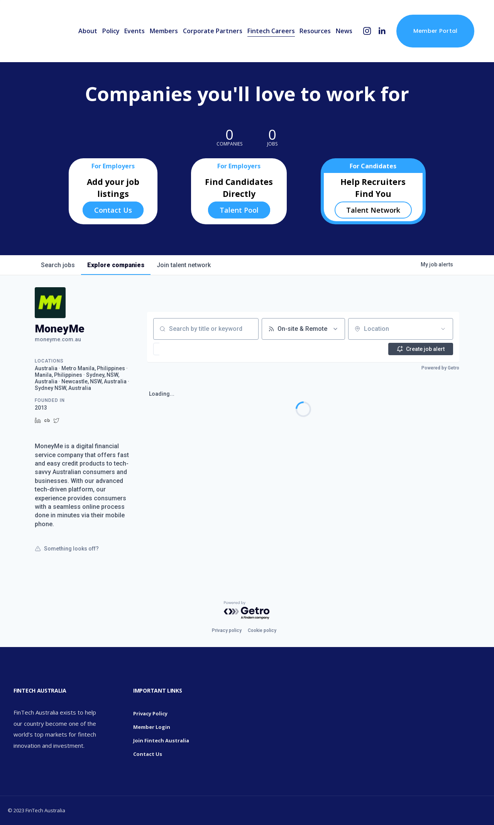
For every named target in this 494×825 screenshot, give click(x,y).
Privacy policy (227, 630)
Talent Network (373, 210)
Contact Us (113, 210)
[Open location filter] (443, 328)
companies (115, 265)
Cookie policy (262, 630)
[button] (179, 349)
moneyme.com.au (58, 339)
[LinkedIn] (382, 31)
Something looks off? (67, 548)
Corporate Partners (212, 31)
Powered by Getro (440, 368)
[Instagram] (367, 31)
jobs (58, 265)
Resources (315, 31)
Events (134, 31)
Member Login (151, 726)
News (344, 31)
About (87, 31)
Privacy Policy (150, 713)
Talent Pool (239, 210)
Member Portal (435, 31)
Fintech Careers (271, 31)
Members (164, 31)
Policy (111, 31)
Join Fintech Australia (161, 740)
